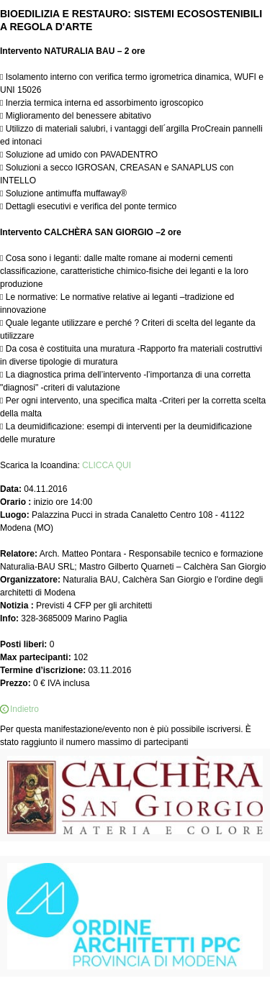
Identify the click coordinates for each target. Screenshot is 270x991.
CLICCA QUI (106, 465)
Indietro (24, 709)
